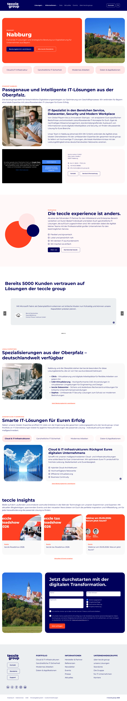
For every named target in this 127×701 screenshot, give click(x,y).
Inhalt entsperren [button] (51, 162)
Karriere (97, 678)
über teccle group (86, 5)
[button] (12, 665)
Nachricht (53, 599)
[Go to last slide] (4, 313)
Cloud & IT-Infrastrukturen (47, 660)
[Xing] (12, 687)
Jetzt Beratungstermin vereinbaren (63, 403)
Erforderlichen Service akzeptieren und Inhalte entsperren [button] (51, 168)
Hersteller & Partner (73, 660)
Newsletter (70, 667)
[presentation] (21, 527)
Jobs (60, 5)
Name (52, 592)
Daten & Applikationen (46, 670)
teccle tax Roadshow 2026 (57, 547)
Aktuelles (67, 5)
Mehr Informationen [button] (22, 170)
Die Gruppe (99, 670)
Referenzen (70, 663)
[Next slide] (122, 313)
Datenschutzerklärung (79, 620)
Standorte (98, 667)
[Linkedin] (8, 687)
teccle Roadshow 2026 (14, 547)
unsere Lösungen (101, 663)
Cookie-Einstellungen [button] (51, 698)
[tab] (62, 333)
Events (75, 5)
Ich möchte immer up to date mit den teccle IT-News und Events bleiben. (76, 611)
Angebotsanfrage (94, 602)
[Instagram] (21, 687)
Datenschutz (20, 698)
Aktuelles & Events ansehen (63, 558)
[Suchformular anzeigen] (118, 5)
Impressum (10, 698)
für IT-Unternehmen (103, 674)
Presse (68, 674)
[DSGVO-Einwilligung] (50, 616)
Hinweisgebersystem (36, 698)
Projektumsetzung (95, 606)
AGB (26, 698)
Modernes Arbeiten (44, 667)
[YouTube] (25, 687)
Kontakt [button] (111, 5)
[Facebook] (16, 687)
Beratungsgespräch (95, 600)
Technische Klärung (95, 604)
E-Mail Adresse (92, 592)
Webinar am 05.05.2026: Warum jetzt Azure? (104, 548)
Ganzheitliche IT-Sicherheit (48, 663)
